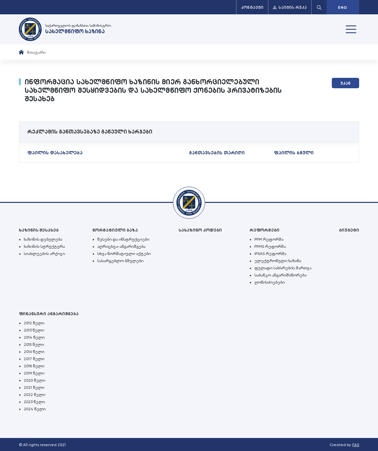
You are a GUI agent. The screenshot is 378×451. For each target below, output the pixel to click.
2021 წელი (34, 387)
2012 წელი (34, 323)
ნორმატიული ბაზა (115, 230)
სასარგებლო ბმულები (120, 261)
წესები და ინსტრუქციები (123, 239)
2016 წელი (34, 351)
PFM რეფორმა (268, 239)
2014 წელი (34, 337)
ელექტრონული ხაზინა (277, 261)
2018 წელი (34, 366)
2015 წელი (34, 344)
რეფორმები (264, 230)
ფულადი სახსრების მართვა (282, 268)
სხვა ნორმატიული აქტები (124, 253)
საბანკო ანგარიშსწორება (280, 275)
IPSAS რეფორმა (270, 253)
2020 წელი (34, 380)
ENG (343, 7)
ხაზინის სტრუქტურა (44, 246)
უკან (345, 83)
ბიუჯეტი (349, 230)
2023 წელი (34, 402)
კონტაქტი (252, 7)
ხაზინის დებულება (43, 239)
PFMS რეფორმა (270, 246)
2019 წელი (34, 373)
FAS (355, 445)
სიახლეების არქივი (44, 253)
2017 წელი (34, 359)
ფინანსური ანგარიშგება (49, 313)
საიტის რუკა (290, 7)
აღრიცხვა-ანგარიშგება (121, 246)
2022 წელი (34, 394)
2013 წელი (34, 330)
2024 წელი (35, 409)
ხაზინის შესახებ (39, 230)
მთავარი (36, 52)
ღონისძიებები (269, 282)
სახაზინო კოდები (200, 230)
